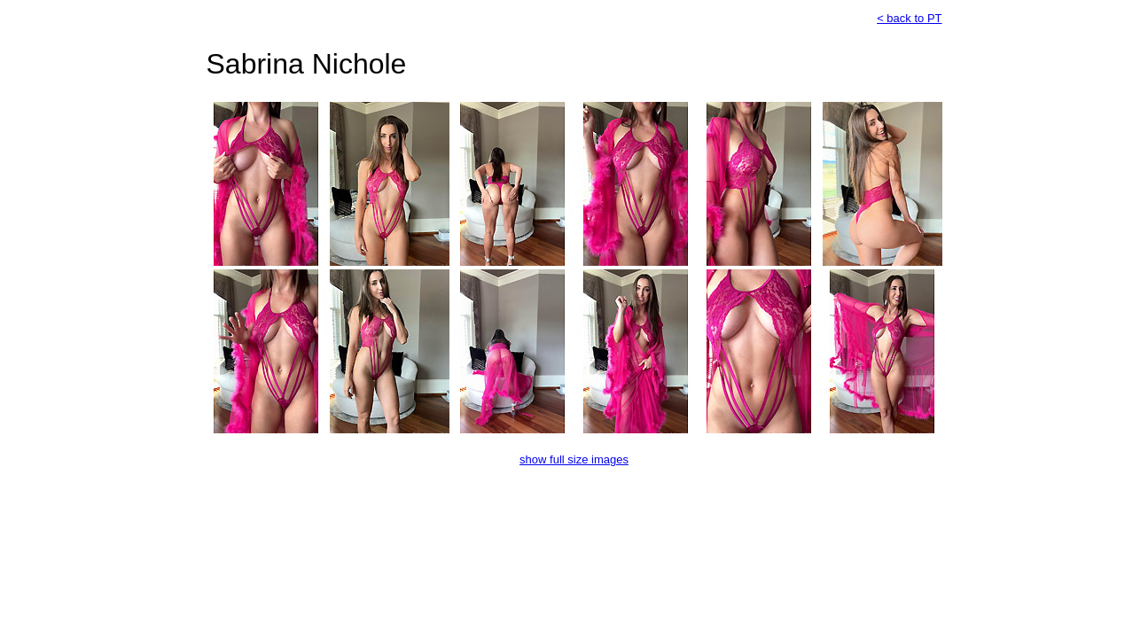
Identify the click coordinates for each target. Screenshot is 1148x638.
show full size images (574, 459)
